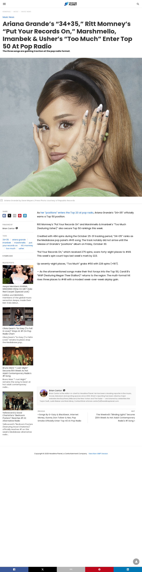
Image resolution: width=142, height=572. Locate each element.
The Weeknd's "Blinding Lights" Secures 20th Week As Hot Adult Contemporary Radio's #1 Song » (115, 417)
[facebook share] (4, 215)
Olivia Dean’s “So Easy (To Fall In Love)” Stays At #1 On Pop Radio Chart (17, 331)
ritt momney (27, 245)
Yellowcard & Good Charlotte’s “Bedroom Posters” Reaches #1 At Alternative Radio (14, 416)
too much (10, 248)
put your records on (17, 244)
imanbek (7, 242)
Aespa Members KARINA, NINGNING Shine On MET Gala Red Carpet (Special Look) (17, 289)
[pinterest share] (19, 215)
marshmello (20, 242)
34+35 (6, 239)
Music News (26, 12)
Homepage (7, 12)
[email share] (14, 215)
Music (16, 12)
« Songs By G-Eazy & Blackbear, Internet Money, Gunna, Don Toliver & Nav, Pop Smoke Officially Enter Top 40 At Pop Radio (59, 417)
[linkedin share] (25, 215)
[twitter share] (9, 215)
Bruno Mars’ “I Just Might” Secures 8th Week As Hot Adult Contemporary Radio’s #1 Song (17, 371)
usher (21, 248)
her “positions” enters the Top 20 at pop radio (67, 212)
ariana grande (19, 239)
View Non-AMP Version (98, 453)
